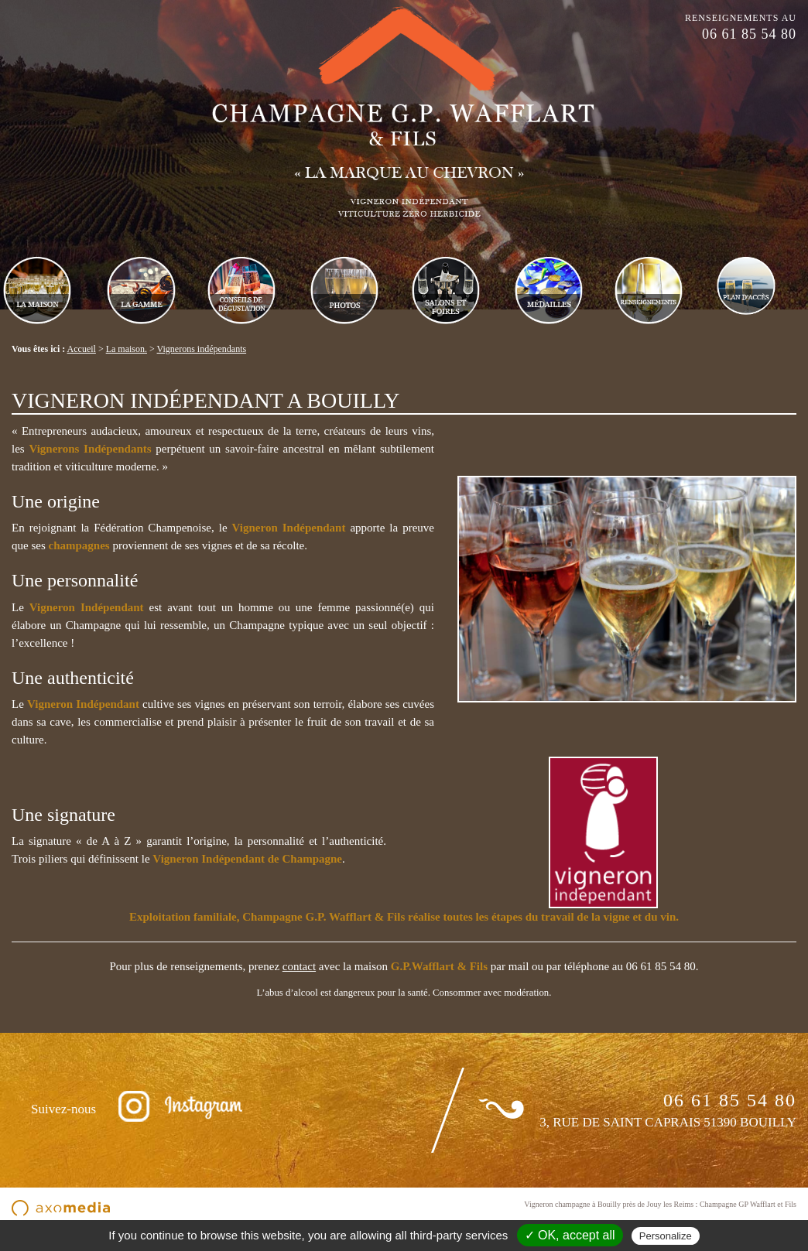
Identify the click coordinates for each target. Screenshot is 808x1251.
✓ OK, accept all (570, 1235)
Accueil (81, 349)
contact (299, 966)
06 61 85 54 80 (749, 34)
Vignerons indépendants (202, 349)
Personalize (665, 1236)
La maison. (126, 349)
